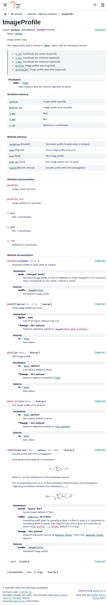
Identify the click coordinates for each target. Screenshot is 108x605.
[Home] (5, 14)
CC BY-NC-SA (25, 592)
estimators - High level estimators (42, 14)
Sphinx (96, 590)
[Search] (95, 4)
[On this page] (103, 4)
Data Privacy (19, 601)
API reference (16, 14)
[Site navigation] (5, 4)
